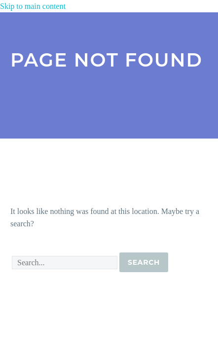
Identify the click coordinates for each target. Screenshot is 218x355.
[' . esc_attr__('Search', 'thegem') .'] (64, 262)
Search (144, 262)
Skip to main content (33, 6)
